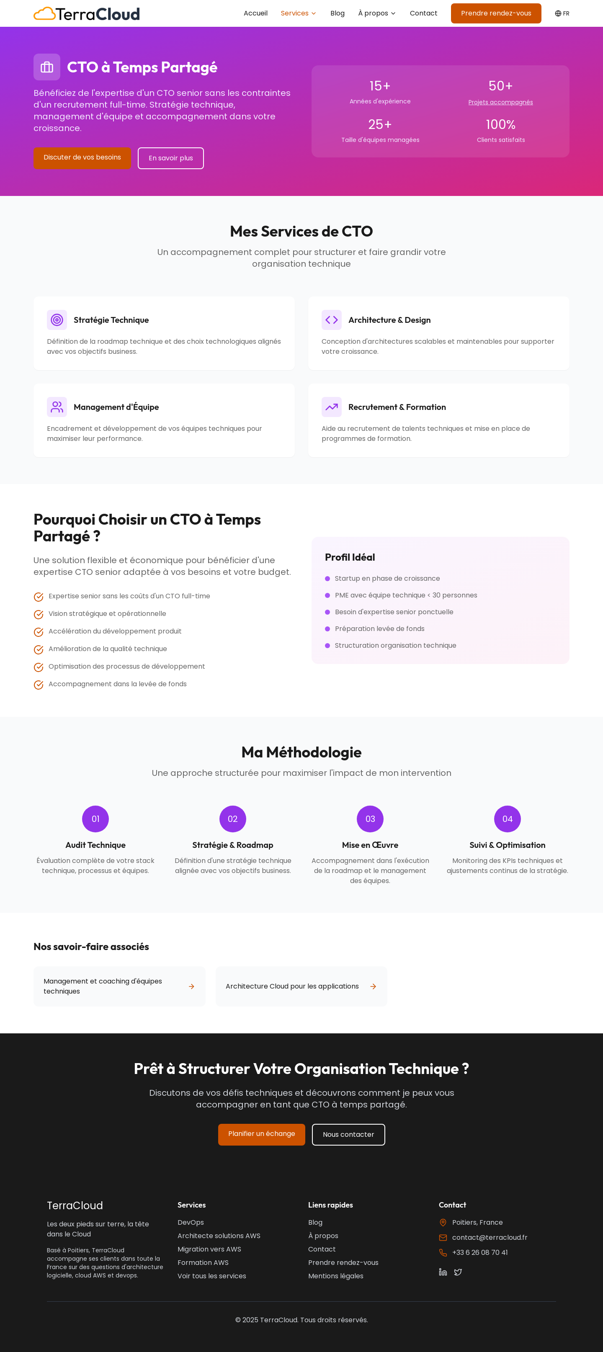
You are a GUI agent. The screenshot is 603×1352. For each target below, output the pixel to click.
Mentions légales (335, 1276)
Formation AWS (203, 1262)
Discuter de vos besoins (82, 157)
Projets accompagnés (501, 102)
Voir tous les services (212, 1276)
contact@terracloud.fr (490, 1237)
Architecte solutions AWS (219, 1236)
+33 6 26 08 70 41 (480, 1252)
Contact (424, 13)
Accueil (256, 13)
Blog (337, 13)
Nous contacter (348, 1134)
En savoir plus (171, 158)
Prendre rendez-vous (496, 13)
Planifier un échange (261, 1133)
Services (299, 13)
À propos (377, 13)
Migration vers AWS (209, 1249)
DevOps (191, 1222)
